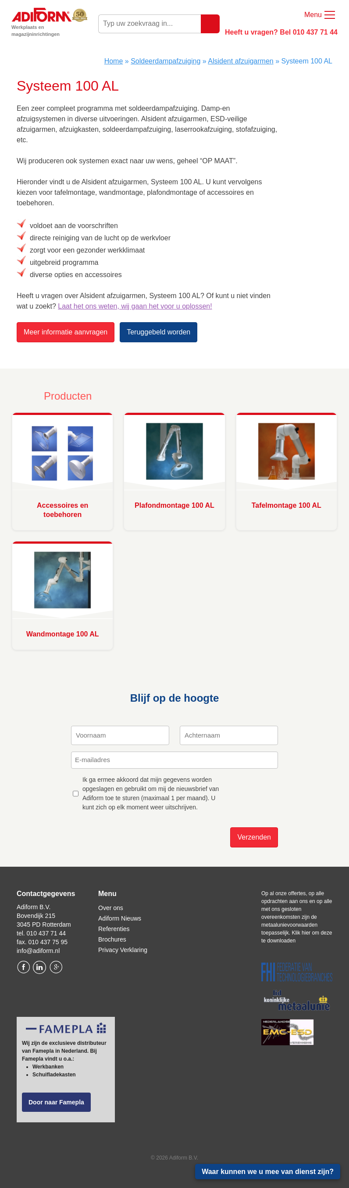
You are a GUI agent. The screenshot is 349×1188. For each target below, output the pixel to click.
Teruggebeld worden (158, 332)
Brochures (112, 939)
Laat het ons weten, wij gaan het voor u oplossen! (135, 306)
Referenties (114, 928)
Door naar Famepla (56, 1102)
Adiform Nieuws (119, 918)
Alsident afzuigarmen (240, 61)
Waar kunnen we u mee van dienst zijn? (268, 1171)
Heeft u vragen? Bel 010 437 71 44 (281, 32)
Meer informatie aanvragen (65, 332)
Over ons (110, 907)
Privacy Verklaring (122, 949)
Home (113, 61)
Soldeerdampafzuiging (165, 61)
